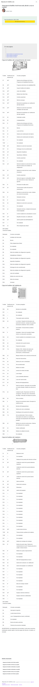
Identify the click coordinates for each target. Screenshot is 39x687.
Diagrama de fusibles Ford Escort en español (11, 671)
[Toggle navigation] (36, 2)
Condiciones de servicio (6, 684)
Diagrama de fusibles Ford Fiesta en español (11, 664)
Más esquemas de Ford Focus (20, 21)
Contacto (20, 684)
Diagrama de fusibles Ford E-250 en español (11, 662)
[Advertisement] (19, 34)
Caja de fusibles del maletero (11, 56)
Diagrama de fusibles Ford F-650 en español (11, 673)
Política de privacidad (14, 684)
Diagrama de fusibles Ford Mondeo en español (11, 666)
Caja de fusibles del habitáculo (12, 55)
